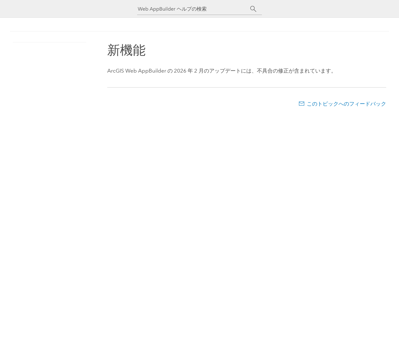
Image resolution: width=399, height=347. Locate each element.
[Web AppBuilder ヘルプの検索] (194, 9)
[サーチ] (253, 9)
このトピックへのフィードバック (346, 104)
